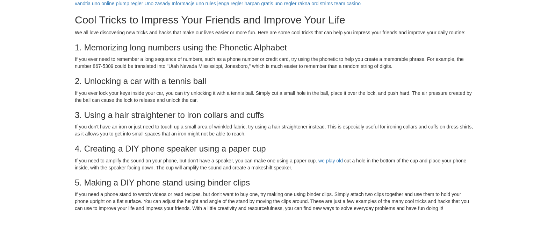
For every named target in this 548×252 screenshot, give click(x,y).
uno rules (206, 3)
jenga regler (230, 3)
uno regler (285, 3)
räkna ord (308, 3)
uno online (103, 3)
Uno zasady (157, 3)
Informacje (183, 3)
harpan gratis (259, 3)
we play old (330, 160)
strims (326, 3)
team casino (347, 3)
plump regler (129, 3)
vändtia (83, 3)
